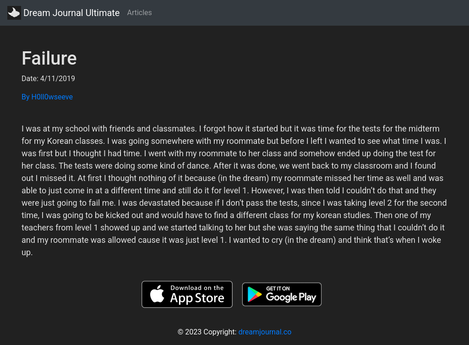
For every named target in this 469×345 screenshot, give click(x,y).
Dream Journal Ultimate (63, 13)
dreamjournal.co (264, 332)
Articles (139, 12)
